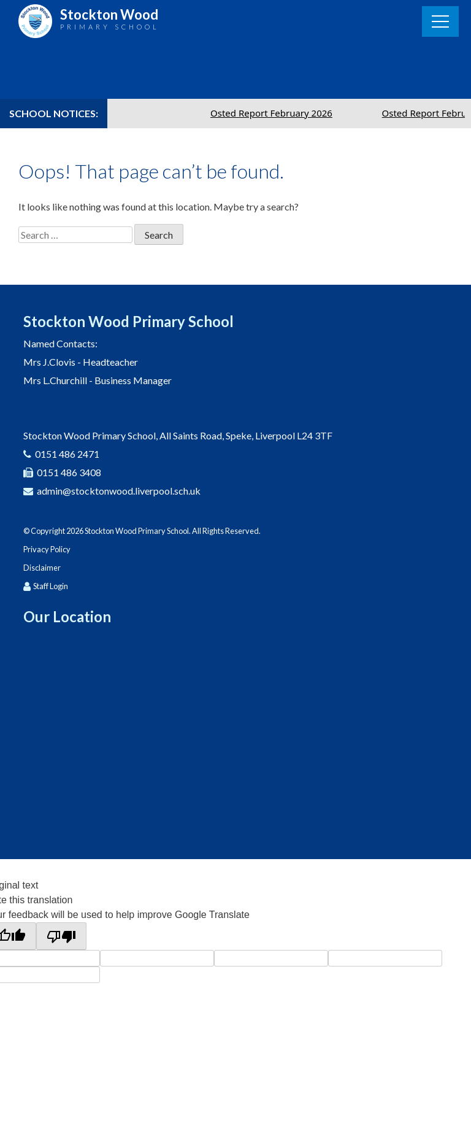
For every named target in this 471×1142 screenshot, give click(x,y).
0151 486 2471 (67, 454)
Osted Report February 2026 (277, 113)
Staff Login (50, 586)
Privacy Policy (47, 549)
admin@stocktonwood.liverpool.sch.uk (119, 490)
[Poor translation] (61, 936)
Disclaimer (42, 568)
